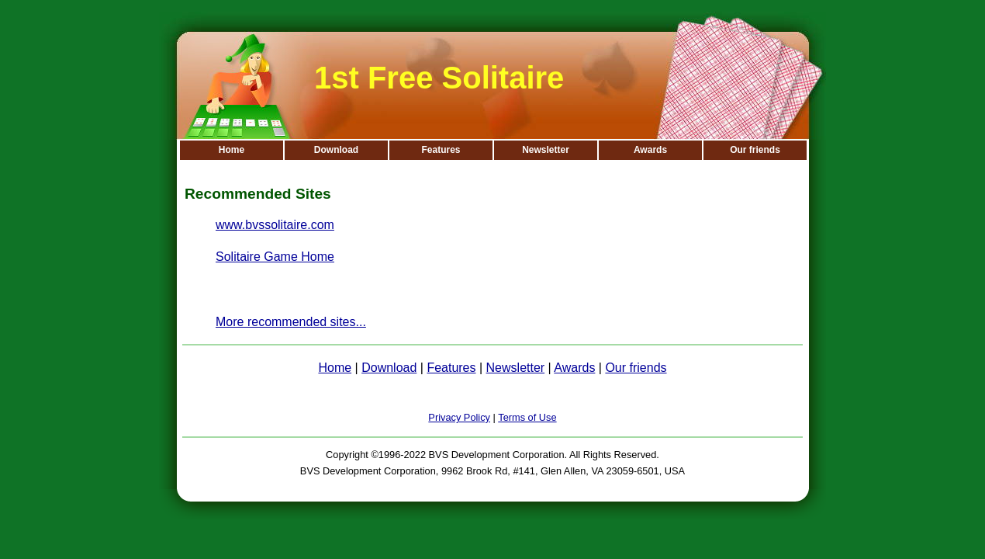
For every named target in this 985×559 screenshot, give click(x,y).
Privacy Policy (459, 417)
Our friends (755, 149)
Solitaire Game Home (275, 256)
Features (440, 149)
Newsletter (545, 149)
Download (336, 149)
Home (231, 149)
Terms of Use (527, 417)
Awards (650, 149)
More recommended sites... (291, 321)
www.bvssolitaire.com (275, 224)
